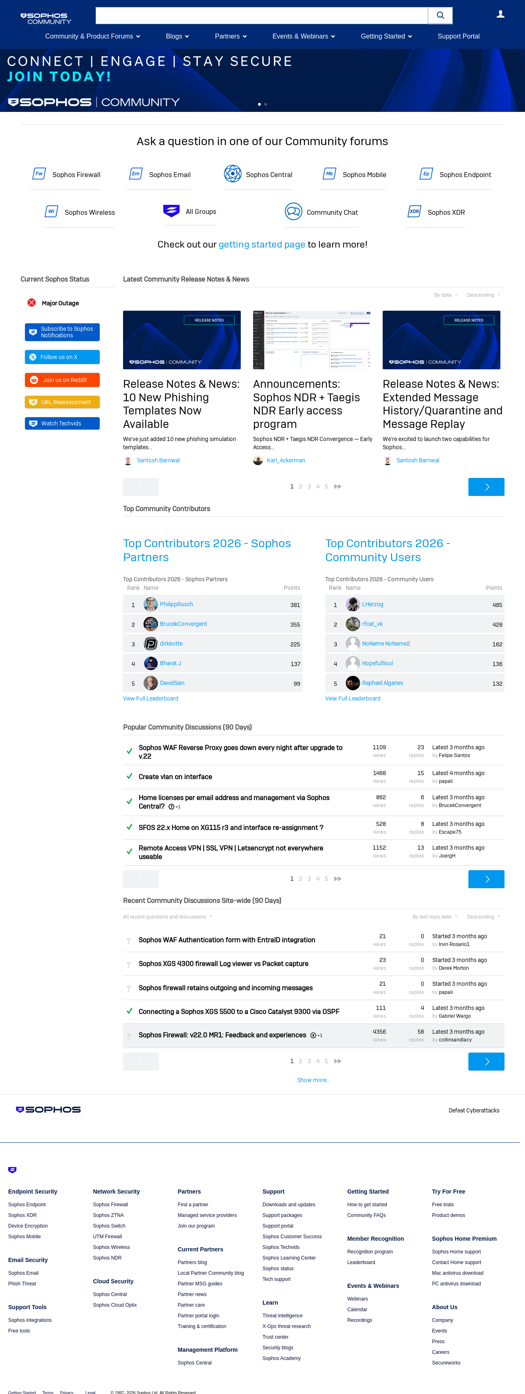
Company (442, 1310)
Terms (47, 1382)
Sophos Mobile (364, 175)
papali (446, 781)
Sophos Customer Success (292, 1226)
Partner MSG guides (200, 1273)
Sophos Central (269, 175)
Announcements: (296, 384)
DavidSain (172, 683)
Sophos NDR (107, 1248)
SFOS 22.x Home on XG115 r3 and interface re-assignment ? (231, 827)
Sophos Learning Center (289, 1248)
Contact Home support (456, 1252)
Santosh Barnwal (158, 460)
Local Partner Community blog (211, 1263)
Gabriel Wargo (455, 1016)
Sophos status (278, 1258)
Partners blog (192, 1252)
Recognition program (370, 1241)
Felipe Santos (454, 755)
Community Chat (332, 212)
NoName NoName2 (386, 643)
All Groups (201, 211)
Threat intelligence (282, 1305)
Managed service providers (207, 1205)
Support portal (277, 1216)
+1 (178, 807)
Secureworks (446, 1352)
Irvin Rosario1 (454, 944)
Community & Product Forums (89, 36)
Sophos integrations (30, 1310)
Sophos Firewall (76, 175)
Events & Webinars (300, 36)
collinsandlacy (455, 1040)
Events (439, 1321)
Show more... (313, 1080)
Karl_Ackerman (286, 460)
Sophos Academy (281, 1348)
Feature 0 (259, 104)
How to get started (367, 1194)
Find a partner (193, 1194)
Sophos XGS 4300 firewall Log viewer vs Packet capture (223, 964)
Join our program (196, 1216)
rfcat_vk (372, 624)
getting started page (262, 244)
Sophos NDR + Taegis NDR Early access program (306, 410)
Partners (227, 36)
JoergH (447, 856)
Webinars (357, 1289)
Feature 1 (266, 104)
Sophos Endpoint (465, 175)
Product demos (448, 1205)
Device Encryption (28, 1216)
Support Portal (458, 36)
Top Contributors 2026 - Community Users (388, 550)
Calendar (357, 1299)
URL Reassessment (60, 402)
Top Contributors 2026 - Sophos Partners (207, 550)
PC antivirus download (456, 1273)
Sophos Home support (456, 1241)
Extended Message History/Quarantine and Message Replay (443, 410)
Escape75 (450, 832)
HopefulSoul (377, 663)
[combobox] (262, 15)
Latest (458, 747)
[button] (440, 15)
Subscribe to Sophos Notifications (61, 332)
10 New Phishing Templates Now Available (166, 410)
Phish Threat (22, 1273)
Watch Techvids (55, 423)
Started (459, 936)
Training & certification (202, 1316)
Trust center (275, 1327)
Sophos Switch (109, 1216)
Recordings (359, 1310)
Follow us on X (53, 357)
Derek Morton (454, 968)
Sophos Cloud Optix (115, 1295)
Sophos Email (170, 175)
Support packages (282, 1205)
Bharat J (170, 663)
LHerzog (372, 604)
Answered (129, 751)
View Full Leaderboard (150, 698)
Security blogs (277, 1337)
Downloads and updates (288, 1194)
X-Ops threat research (286, 1316)
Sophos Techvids (281, 1237)
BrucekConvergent (183, 624)
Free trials (443, 1194)
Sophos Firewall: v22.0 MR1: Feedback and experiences (222, 1035)
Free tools (19, 1321)
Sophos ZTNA (108, 1205)
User (500, 14)
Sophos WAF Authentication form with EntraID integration (227, 940)
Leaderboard (361, 1252)
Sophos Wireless (90, 212)
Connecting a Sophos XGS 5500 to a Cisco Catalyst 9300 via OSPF (239, 1011)
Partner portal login (198, 1305)
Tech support (276, 1269)
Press (438, 1331)
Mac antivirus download (457, 1263)
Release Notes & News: (181, 384)
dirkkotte (171, 643)
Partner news (192, 1284)
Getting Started (383, 36)
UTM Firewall (107, 1226)
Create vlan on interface (175, 777)
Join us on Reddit (58, 380)
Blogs (174, 36)
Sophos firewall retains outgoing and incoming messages (226, 987)
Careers (441, 1342)
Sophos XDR (446, 212)
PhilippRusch (176, 604)
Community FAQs (366, 1205)
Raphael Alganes (382, 683)
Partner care (191, 1295)
